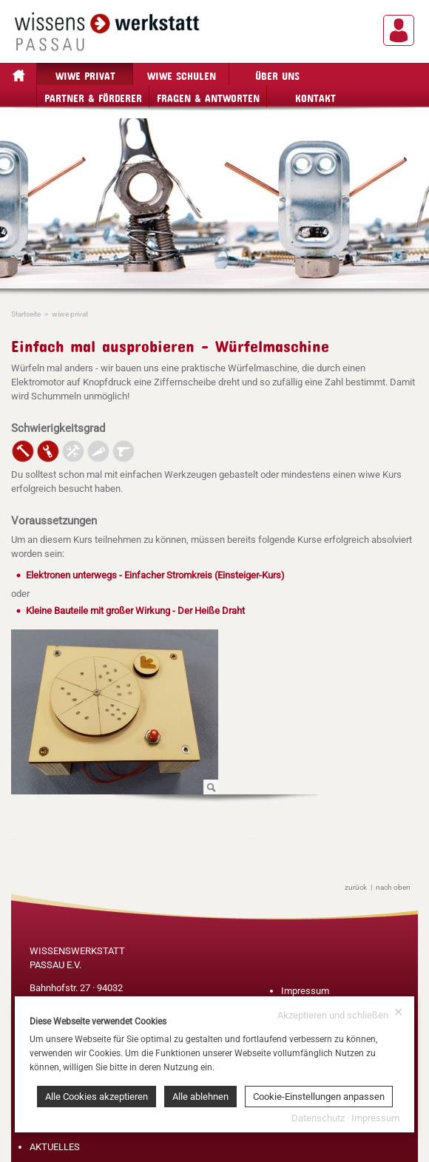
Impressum (305, 990)
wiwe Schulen (181, 74)
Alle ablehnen (200, 1096)
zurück (356, 887)
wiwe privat (85, 74)
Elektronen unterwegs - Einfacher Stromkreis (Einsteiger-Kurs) (155, 575)
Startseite (26, 314)
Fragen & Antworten (208, 96)
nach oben (393, 887)
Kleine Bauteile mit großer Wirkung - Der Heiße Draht (135, 610)
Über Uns (277, 74)
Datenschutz (318, 1118)
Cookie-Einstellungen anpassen (319, 1096)
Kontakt (315, 96)
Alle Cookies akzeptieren (96, 1096)
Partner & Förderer (93, 96)
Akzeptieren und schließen (340, 1014)
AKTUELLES (55, 1146)
